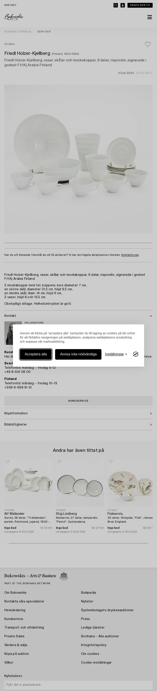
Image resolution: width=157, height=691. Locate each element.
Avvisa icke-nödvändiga (78, 354)
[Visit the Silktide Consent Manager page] (136, 354)
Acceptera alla (36, 354)
